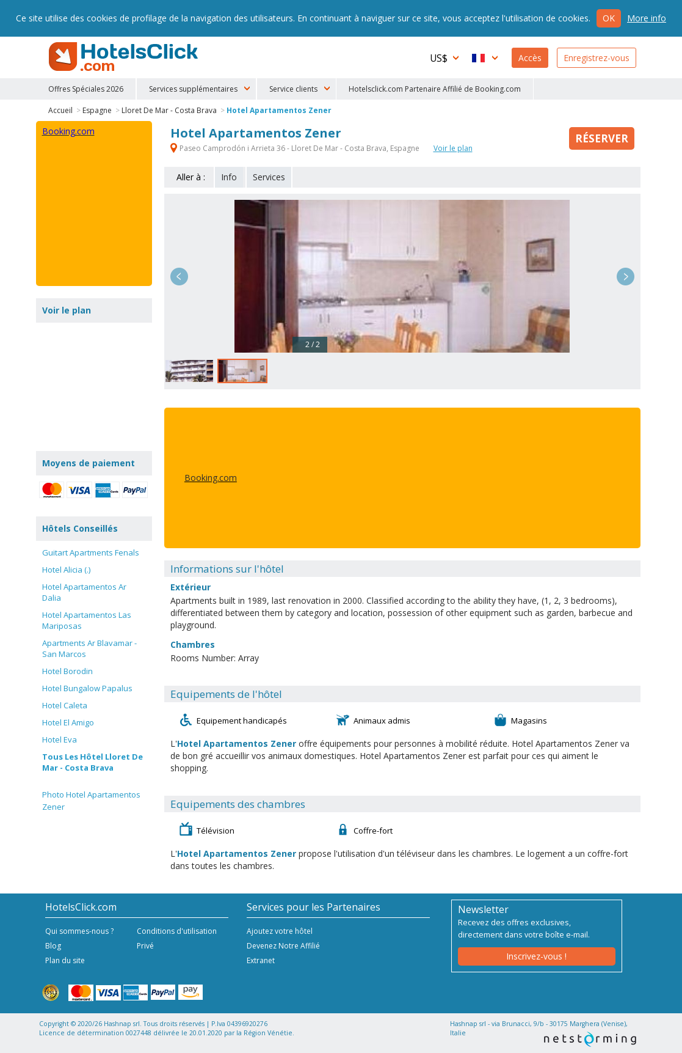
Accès (530, 58)
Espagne (97, 110)
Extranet (261, 960)
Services (269, 177)
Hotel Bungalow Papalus (87, 688)
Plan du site (65, 960)
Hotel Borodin (67, 671)
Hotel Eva (59, 739)
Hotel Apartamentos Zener (279, 110)
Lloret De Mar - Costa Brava (169, 110)
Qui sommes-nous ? (79, 931)
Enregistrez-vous (596, 58)
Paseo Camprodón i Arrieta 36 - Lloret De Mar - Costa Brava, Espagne (295, 148)
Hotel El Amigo (68, 722)
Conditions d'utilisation (177, 931)
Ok (609, 18)
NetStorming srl (590, 1039)
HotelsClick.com (124, 57)
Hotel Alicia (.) (66, 569)
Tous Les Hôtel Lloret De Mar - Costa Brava (92, 762)
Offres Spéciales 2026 (85, 89)
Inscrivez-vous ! (536, 956)
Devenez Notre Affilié (283, 946)
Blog (53, 946)
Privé (145, 946)
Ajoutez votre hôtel (280, 931)
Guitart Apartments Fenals (90, 552)
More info (646, 18)
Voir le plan (453, 148)
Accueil (60, 110)
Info (229, 177)
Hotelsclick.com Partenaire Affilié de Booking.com (435, 89)
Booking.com (210, 477)
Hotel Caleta (64, 705)
